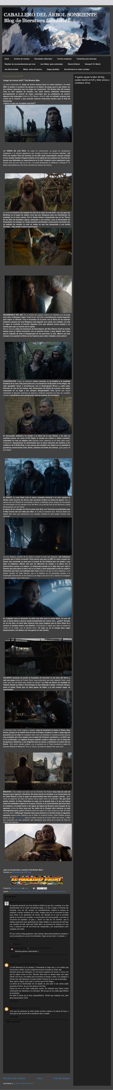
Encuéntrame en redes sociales (76, 69)
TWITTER (27, 872)
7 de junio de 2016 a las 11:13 (31, 902)
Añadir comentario (13, 1022)
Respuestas (16, 944)
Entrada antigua (62, 1078)
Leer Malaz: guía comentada (51, 64)
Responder (14, 939)
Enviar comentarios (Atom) (23, 1083)
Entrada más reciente (14, 1078)
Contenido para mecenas (86, 59)
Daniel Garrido (21, 948)
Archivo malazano (64, 59)
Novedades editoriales (43, 59)
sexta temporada (46, 891)
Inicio (7, 59)
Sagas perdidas (53, 69)
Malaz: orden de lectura (32, 69)
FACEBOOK (17, 872)
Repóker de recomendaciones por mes (20, 64)
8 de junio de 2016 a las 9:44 (40, 948)
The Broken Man (59, 891)
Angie (12, 964)
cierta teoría (19, 818)
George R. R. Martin (92, 64)
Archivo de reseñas (22, 59)
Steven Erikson (74, 64)
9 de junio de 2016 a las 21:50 (29, 1008)
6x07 (11, 891)
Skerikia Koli (15, 902)
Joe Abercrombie (11, 69)
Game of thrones (20, 891)
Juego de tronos (33, 891)
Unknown (13, 1008)
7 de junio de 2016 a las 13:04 (26, 964)
